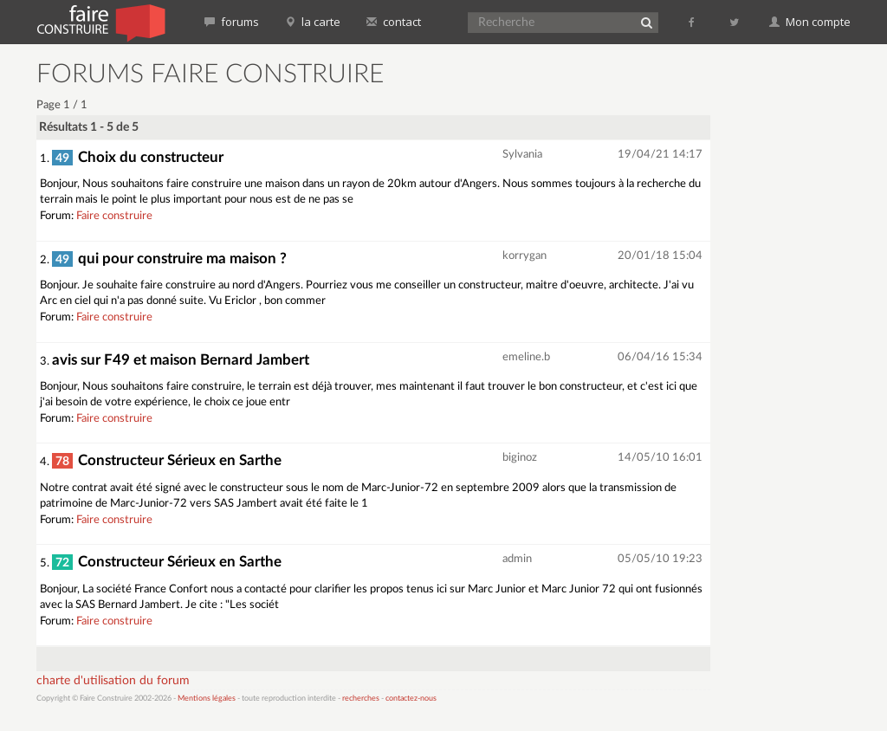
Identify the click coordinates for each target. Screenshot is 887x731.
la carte (312, 21)
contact (393, 21)
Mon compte (810, 21)
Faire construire (114, 216)
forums (231, 21)
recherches (360, 698)
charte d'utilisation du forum (113, 681)
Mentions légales (207, 698)
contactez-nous (411, 698)
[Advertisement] (805, 320)
